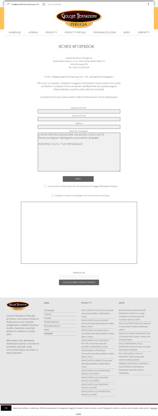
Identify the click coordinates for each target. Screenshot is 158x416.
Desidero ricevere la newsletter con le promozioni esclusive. (80, 195)
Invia (78, 179)
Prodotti (86, 303)
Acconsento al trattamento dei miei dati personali (80, 186)
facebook (148, 4)
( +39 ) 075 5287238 (54, 4)
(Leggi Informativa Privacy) (105, 186)
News (122, 303)
